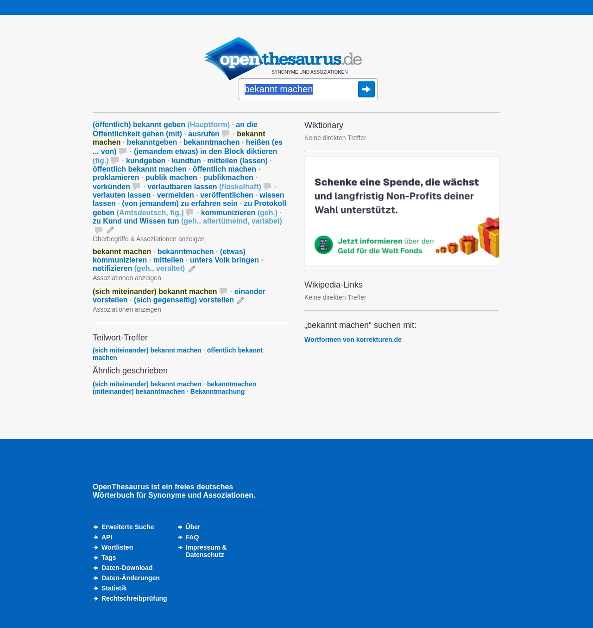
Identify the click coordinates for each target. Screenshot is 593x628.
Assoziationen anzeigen (127, 278)
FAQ (192, 537)
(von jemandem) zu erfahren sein (180, 203)
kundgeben (145, 161)
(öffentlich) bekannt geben (161, 124)
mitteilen (168, 260)
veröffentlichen (226, 195)
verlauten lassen (122, 195)
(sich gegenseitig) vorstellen (184, 300)
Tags (108, 557)
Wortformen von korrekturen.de (353, 339)
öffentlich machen (224, 169)
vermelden (175, 195)
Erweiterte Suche (127, 527)
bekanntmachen (211, 142)
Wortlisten (117, 547)
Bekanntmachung (217, 391)
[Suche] (308, 90)
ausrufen (204, 134)
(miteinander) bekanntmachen (139, 391)
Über (193, 527)
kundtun (186, 161)
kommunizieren (239, 213)
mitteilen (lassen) (237, 161)
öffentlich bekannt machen (140, 169)
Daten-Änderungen (130, 578)
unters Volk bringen (224, 260)
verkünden (111, 187)
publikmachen (228, 177)
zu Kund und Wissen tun (187, 221)
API (106, 537)
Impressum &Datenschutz (206, 551)
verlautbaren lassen (204, 187)
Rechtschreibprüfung (134, 598)
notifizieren (139, 268)
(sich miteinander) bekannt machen (147, 350)
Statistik (113, 588)
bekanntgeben (152, 142)
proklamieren (116, 177)
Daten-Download (126, 567)
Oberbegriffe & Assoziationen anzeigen (149, 239)
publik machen (171, 177)
